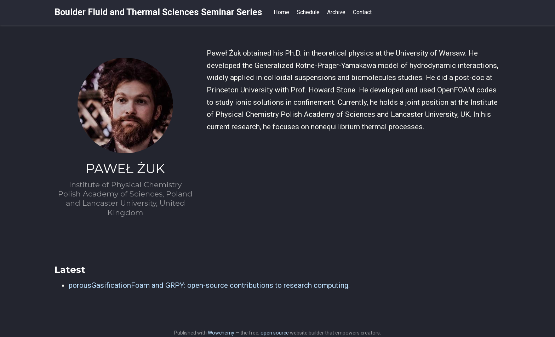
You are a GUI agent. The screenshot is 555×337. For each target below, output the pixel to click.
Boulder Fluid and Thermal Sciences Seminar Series (158, 12)
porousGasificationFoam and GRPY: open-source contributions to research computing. (209, 285)
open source (275, 333)
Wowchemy (221, 333)
